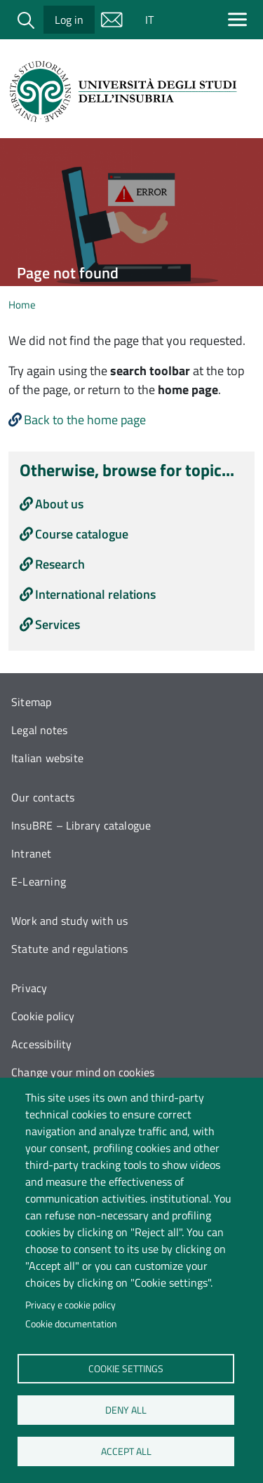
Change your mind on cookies (82, 1072)
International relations (95, 594)
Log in (69, 19)
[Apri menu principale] (240, 19)
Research (60, 564)
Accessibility (41, 1044)
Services (57, 624)
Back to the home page (85, 419)
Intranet (31, 853)
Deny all (126, 1409)
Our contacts (42, 797)
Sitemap (31, 701)
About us (59, 503)
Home (22, 305)
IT (149, 19)
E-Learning (38, 881)
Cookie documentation (71, 1324)
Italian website (47, 758)
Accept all (125, 1451)
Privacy (29, 988)
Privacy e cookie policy (70, 1305)
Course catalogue (81, 533)
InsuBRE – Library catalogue (81, 825)
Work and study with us (69, 920)
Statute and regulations (69, 948)
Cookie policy (43, 1016)
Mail (111, 20)
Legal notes (39, 730)
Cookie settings (125, 1368)
